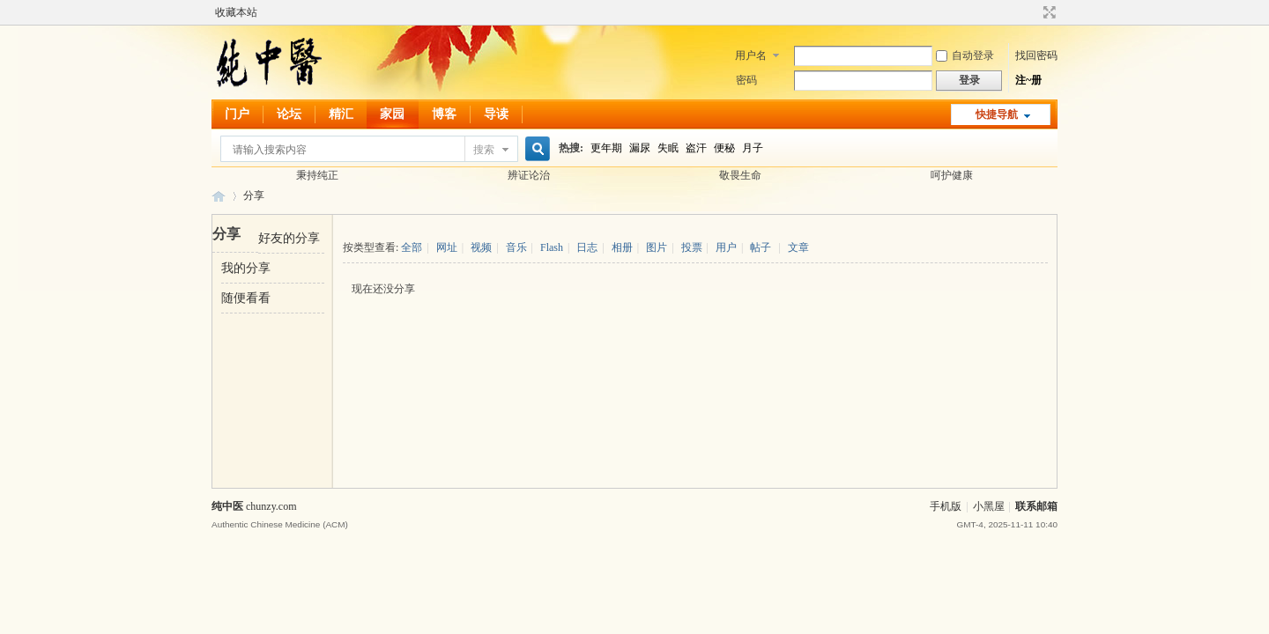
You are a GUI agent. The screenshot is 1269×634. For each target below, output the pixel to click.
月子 (752, 148)
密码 (746, 80)
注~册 (1028, 80)
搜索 (483, 150)
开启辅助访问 (1032, 12)
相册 (622, 247)
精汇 (341, 114)
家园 (392, 114)
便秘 (724, 148)
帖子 (760, 247)
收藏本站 (236, 12)
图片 (656, 247)
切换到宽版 (1047, 12)
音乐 (516, 247)
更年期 (606, 148)
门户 (237, 114)
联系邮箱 (1036, 506)
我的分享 (246, 268)
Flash (551, 247)
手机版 (945, 506)
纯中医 (219, 196)
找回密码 (1036, 55)
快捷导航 (997, 114)
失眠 (668, 148)
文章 (798, 247)
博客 (444, 114)
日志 (586, 247)
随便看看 (246, 298)
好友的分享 (289, 238)
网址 (446, 247)
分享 (253, 195)
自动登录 (965, 55)
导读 (496, 114)
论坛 (289, 114)
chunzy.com (271, 506)
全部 (411, 247)
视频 (481, 247)
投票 (691, 247)
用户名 (751, 55)
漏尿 (639, 148)
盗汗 (696, 148)
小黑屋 (989, 506)
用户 (726, 247)
